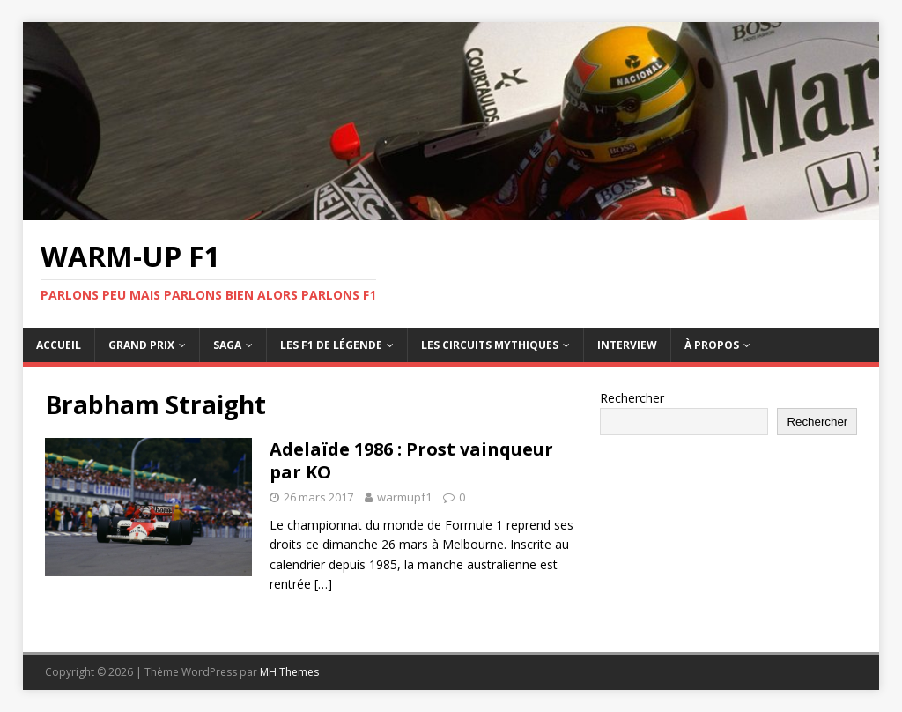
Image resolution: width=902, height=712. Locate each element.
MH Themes (289, 671)
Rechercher (632, 397)
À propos (711, 344)
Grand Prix (141, 344)
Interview (627, 344)
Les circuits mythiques (489, 344)
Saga (227, 344)
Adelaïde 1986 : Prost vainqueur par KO (411, 460)
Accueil (58, 344)
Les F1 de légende (331, 344)
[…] (323, 583)
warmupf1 (404, 497)
